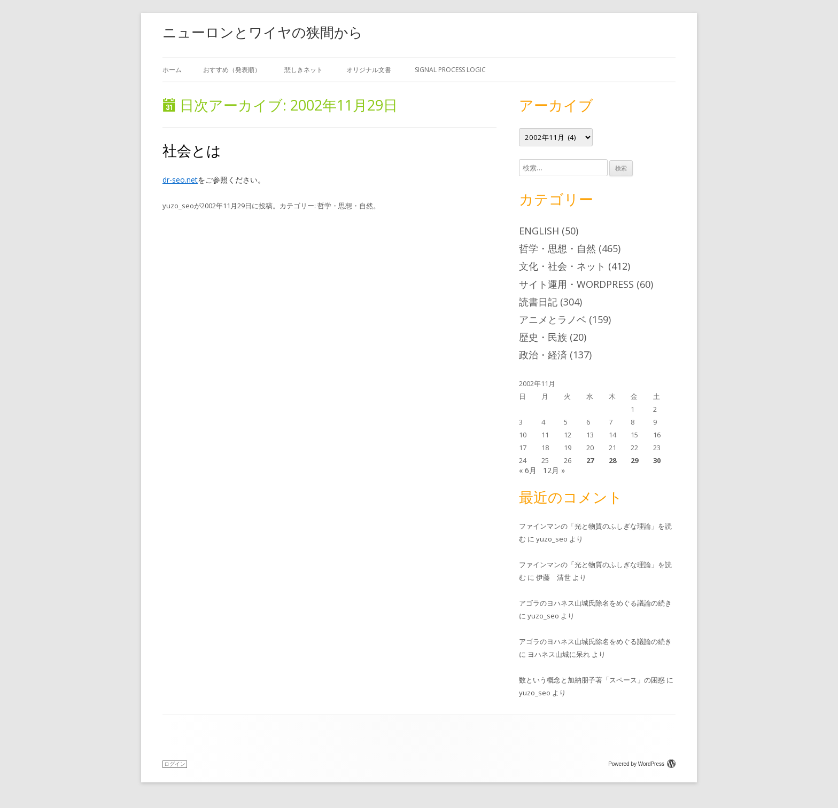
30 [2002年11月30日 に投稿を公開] (657, 460)
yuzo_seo (178, 205)
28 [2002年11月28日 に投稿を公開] (612, 460)
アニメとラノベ (552, 319)
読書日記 (538, 301)
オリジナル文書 (368, 69)
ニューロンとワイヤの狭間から (262, 32)
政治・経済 (543, 354)
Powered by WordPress (642, 764)
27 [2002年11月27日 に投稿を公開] (590, 460)
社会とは (191, 150)
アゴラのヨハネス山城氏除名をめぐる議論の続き (595, 603)
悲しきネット (303, 69)
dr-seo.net (180, 180)
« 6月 (528, 470)
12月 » (554, 470)
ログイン (174, 764)
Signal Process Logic (450, 69)
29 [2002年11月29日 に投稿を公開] (634, 460)
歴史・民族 (543, 337)
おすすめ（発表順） (232, 69)
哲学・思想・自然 (345, 205)
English (539, 230)
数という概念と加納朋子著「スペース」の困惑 (592, 680)
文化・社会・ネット (562, 266)
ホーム (172, 69)
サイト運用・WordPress (576, 284)
